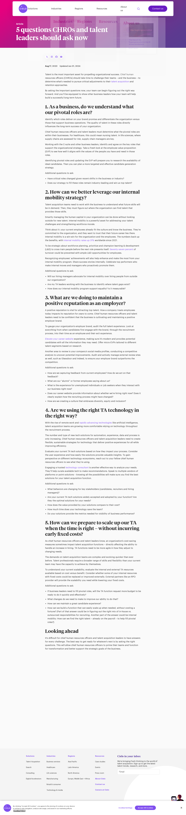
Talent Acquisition (33, 762)
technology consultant (77, 467)
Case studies (100, 762)
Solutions (41, 7)
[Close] (181, 807)
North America (73, 773)
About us (124, 7)
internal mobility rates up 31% (79, 240)
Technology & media (55, 790)
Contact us (157, 7)
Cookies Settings (125, 807)
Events (97, 767)
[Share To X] (47, 57)
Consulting (30, 773)
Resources (103, 7)
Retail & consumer (54, 784)
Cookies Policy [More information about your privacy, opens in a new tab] (19, 811)
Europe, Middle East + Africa (79, 779)
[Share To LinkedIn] (52, 57)
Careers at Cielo (102, 790)
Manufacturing (52, 779)
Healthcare (51, 767)
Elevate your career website (59, 339)
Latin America (73, 767)
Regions (83, 7)
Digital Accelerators (33, 779)
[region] (93, 808)
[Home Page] (23, 7)
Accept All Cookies (145, 807)
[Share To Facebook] (56, 57)
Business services (53, 762)
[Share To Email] (61, 57)
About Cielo (100, 779)
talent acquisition (120, 82)
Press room (99, 773)
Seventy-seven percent (121, 249)
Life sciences (52, 773)
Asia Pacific (72, 762)
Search (138, 7)
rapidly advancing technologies (95, 423)
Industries (62, 7)
